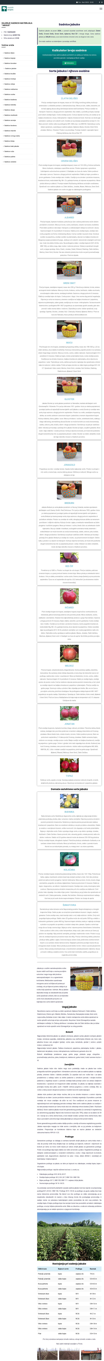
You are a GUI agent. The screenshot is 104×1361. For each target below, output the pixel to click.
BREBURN (69, 503)
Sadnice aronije (10, 120)
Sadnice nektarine (11, 89)
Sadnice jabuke (10, 68)
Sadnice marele (10, 131)
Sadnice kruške (10, 74)
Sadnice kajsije (9, 58)
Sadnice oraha (9, 94)
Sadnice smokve (10, 162)
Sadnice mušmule (10, 115)
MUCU (69, 342)
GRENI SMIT (69, 283)
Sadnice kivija (9, 141)
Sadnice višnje (9, 84)
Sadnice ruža (9, 151)
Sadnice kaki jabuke (11, 146)
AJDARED (69, 217)
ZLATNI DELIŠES (69, 98)
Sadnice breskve (10, 63)
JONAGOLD (69, 465)
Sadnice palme (9, 157)
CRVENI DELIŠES (69, 161)
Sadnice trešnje (10, 79)
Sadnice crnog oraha (12, 136)
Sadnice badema (10, 100)
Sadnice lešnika (10, 105)
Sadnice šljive (9, 53)
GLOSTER (69, 399)
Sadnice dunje (9, 110)
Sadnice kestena (10, 125)
